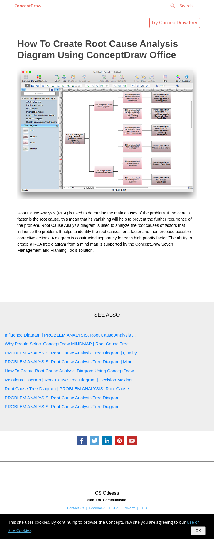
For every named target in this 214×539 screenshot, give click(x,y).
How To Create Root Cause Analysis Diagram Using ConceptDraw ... (72, 370)
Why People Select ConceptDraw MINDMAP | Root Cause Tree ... (69, 343)
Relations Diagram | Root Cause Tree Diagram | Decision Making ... (71, 379)
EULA (114, 508)
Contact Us (75, 508)
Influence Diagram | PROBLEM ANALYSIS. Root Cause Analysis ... (70, 334)
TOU (143, 508)
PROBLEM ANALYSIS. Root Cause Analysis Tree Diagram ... (64, 397)
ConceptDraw (27, 6)
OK (198, 530)
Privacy (129, 508)
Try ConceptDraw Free (174, 22)
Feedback (96, 508)
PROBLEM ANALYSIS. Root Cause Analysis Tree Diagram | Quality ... (73, 352)
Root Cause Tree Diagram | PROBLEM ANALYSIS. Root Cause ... (69, 388)
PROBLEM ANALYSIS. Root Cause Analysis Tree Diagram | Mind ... (71, 361)
